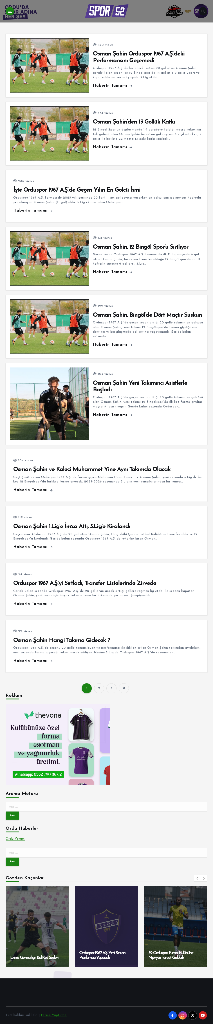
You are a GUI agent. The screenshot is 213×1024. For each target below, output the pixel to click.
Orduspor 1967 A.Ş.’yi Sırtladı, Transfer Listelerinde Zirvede (84, 583)
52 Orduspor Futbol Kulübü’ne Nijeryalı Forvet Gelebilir (170, 955)
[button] (197, 878)
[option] (37, 926)
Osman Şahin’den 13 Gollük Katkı (134, 122)
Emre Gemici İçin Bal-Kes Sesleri (34, 957)
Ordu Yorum (15, 838)
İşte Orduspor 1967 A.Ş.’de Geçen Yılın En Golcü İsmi (76, 190)
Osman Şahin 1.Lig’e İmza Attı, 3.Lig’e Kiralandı (71, 527)
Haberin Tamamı (112, 86)
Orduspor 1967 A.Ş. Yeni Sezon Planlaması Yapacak (102, 955)
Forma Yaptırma (54, 1015)
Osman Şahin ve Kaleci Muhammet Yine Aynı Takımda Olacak (91, 470)
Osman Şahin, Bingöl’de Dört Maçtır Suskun (147, 315)
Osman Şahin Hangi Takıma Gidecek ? (61, 640)
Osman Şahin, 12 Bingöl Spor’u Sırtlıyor (140, 247)
